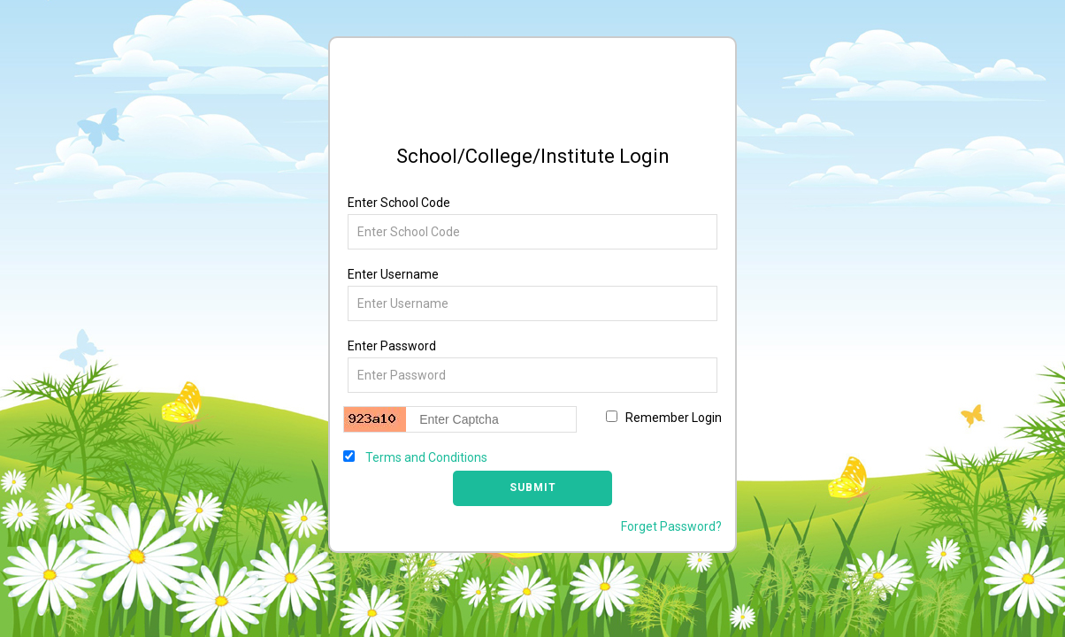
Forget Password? (671, 526)
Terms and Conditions (425, 457)
